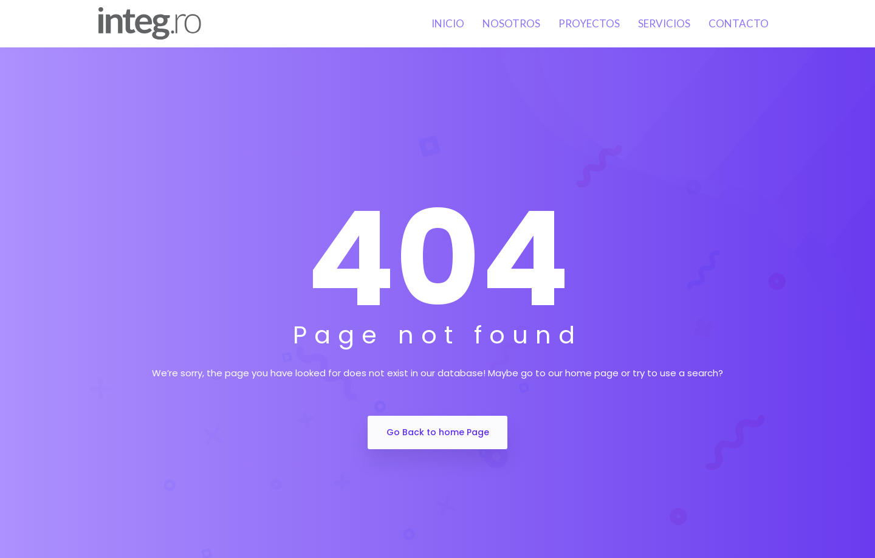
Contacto (739, 23)
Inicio (447, 23)
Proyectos (589, 23)
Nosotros (511, 23)
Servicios (664, 23)
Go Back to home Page (437, 432)
